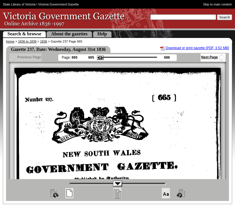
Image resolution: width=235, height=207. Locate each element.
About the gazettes (69, 33)
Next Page (213, 57)
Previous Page (25, 57)
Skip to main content (217, 4)
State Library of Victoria (19, 4)
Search (224, 17)
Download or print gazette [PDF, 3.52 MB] (197, 48)
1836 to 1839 (27, 41)
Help (102, 33)
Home (10, 41)
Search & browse (24, 33)
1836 (43, 41)
